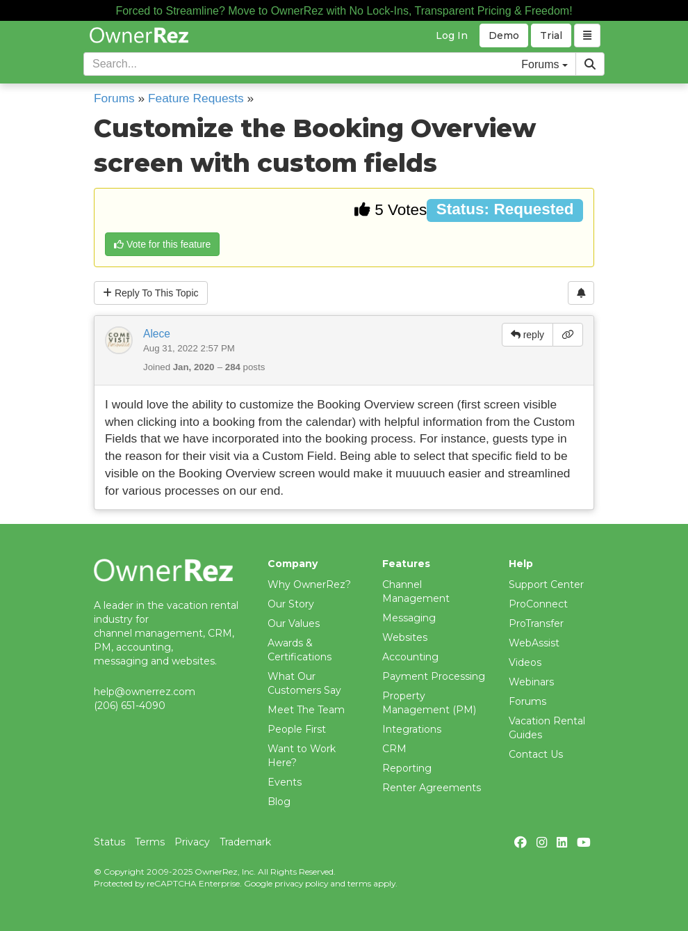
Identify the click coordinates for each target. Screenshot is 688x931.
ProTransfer (536, 623)
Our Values (294, 623)
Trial (551, 35)
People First (297, 729)
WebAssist (534, 643)
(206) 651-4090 (129, 705)
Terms (150, 842)
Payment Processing (433, 676)
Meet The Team (306, 709)
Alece (156, 334)
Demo (504, 35)
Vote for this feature (162, 244)
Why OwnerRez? (309, 584)
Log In (452, 35)
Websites (404, 637)
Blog (279, 801)
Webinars (531, 682)
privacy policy (301, 883)
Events (285, 782)
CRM (394, 748)
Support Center (546, 584)
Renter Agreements (431, 787)
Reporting (407, 768)
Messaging (409, 618)
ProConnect (538, 604)
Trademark (245, 842)
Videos (525, 662)
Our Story (291, 604)
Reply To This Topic (151, 293)
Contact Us (536, 754)
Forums (114, 98)
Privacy (192, 842)
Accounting (410, 657)
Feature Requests (196, 98)
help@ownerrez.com (144, 691)
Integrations (411, 729)
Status (109, 842)
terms (359, 883)
